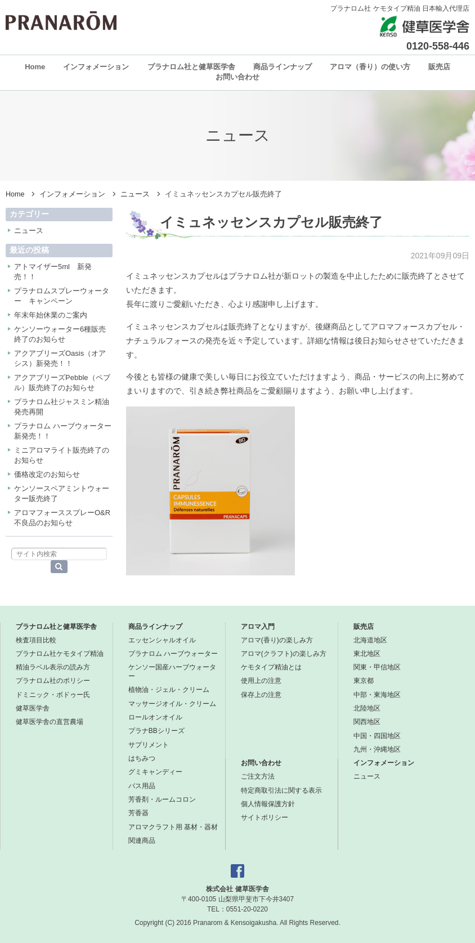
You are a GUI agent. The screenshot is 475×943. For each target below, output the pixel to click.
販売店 (439, 66)
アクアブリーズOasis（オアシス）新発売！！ (60, 358)
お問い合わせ (237, 77)
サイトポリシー (264, 817)
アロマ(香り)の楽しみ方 (277, 640)
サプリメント (148, 745)
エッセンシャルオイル (162, 640)
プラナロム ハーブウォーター (173, 654)
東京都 (363, 681)
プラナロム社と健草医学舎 (191, 66)
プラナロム (61, 20)
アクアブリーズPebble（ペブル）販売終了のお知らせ (62, 382)
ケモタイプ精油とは (271, 667)
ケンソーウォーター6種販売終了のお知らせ (60, 334)
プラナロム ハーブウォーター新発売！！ (62, 431)
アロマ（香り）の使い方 (370, 66)
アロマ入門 (258, 627)
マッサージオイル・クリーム (172, 704)
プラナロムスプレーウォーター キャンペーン (61, 296)
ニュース (135, 194)
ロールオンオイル (155, 717)
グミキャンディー (155, 772)
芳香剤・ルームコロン (162, 799)
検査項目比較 (36, 640)
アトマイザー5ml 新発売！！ (53, 271)
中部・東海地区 (377, 695)
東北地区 (366, 654)
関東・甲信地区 (377, 667)
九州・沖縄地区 (377, 749)
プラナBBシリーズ (156, 731)
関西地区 (366, 722)
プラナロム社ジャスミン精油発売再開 (61, 406)
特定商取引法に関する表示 (281, 790)
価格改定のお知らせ (47, 474)
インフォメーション (96, 66)
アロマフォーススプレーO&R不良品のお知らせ (62, 517)
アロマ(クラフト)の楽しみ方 (283, 654)
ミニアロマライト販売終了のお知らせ (61, 455)
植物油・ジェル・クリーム (168, 690)
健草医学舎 (33, 708)
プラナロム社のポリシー (53, 681)
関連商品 (141, 840)
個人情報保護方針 (268, 804)
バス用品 (141, 786)
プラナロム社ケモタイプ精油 (60, 654)
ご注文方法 (258, 776)
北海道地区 (370, 640)
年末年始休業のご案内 (50, 315)
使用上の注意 (261, 681)
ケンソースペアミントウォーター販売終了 (61, 493)
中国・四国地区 (377, 736)
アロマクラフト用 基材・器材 (173, 827)
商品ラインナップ (282, 66)
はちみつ (141, 758)
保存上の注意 (261, 695)
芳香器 (138, 813)
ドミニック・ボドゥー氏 (53, 695)
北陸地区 (366, 708)
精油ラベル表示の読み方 (53, 667)
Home (35, 66)
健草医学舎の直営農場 (49, 722)
